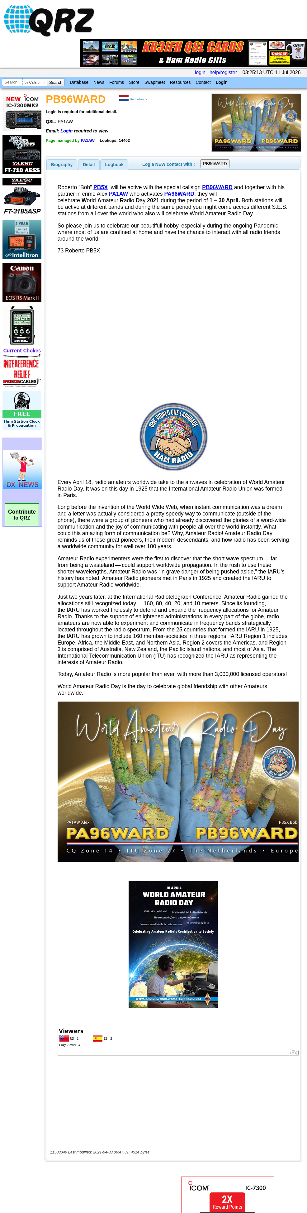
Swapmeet (154, 82)
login (200, 72)
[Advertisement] (104, 1093)
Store (134, 82)
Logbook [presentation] (114, 164)
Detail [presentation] (89, 164)
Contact (203, 82)
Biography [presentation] (62, 164)
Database (79, 82)
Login (222, 82)
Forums (116, 82)
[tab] (62, 164)
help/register (223, 72)
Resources (180, 82)
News (98, 82)
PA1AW (88, 140)
